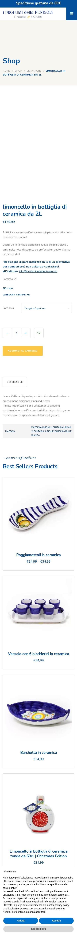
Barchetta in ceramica (38, 752)
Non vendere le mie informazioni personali (44, 894)
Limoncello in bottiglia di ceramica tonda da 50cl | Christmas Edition (39, 854)
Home (6, 71)
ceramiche (33, 71)
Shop (18, 71)
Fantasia (8, 308)
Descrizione (15, 382)
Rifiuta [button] (21, 920)
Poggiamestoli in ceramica (38, 555)
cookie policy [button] (10, 888)
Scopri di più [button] (38, 928)
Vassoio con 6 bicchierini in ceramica (38, 653)
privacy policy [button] (62, 905)
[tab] (15, 382)
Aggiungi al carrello (22, 350)
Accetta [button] (56, 920)
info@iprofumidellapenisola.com (38, 271)
